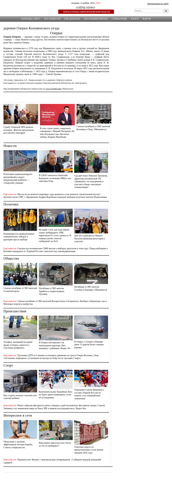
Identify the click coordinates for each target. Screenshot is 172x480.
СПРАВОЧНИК (119, 19)
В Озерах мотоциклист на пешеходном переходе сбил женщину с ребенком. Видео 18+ (55, 345)
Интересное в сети (17, 415)
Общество (11, 258)
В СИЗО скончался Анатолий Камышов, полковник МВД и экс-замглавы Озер (55, 178)
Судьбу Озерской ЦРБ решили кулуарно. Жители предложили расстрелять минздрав (18, 130)
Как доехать (72, 19)
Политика (10, 204)
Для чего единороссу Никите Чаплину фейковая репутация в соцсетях (89, 238)
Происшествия (14, 311)
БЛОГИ (134, 19)
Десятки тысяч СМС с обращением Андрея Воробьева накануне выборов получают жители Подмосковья (55, 197)
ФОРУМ (146, 19)
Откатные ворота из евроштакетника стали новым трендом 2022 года (88, 450)
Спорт (8, 365)
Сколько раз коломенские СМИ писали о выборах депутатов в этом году (52, 248)
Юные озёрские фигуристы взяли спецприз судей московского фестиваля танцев (56, 405)
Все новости (52, 19)
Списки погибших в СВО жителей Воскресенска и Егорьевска (47, 301)
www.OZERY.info (53, 88)
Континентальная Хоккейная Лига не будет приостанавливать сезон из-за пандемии (55, 395)
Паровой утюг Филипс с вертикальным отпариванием (44, 459)
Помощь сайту (30, 19)
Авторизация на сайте (158, 3)
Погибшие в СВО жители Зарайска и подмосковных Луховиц (51, 291)
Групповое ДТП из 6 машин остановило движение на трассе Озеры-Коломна (55, 355)
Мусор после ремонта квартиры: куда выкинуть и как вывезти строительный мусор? (58, 194)
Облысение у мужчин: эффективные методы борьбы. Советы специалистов (18, 444)
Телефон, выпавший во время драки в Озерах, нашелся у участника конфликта (17, 345)
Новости (10, 146)
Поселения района (96, 19)
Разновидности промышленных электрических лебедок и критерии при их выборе (18, 237)
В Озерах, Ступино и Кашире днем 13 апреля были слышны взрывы (89, 344)
